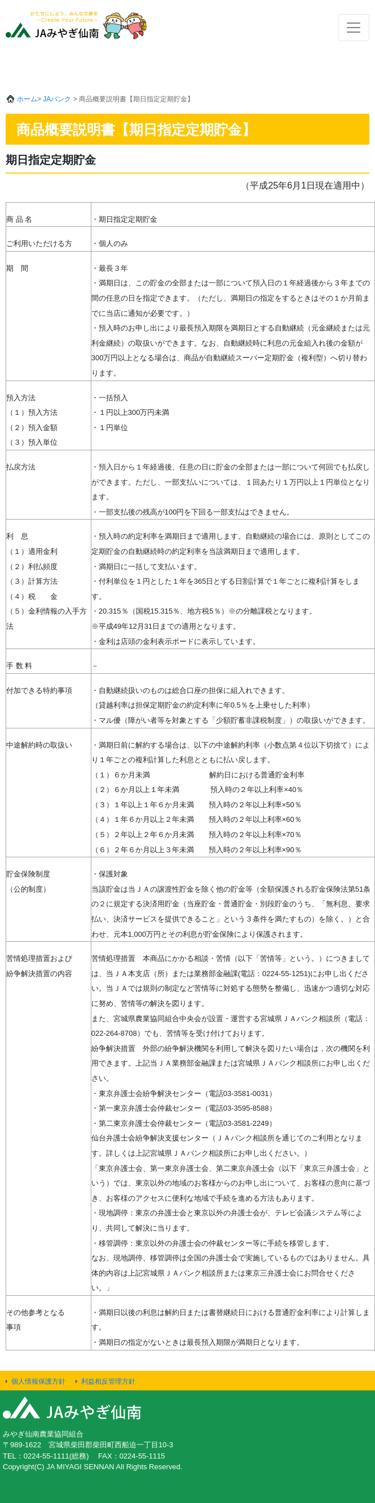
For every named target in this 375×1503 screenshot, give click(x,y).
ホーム (27, 99)
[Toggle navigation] (353, 27)
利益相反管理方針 (108, 1381)
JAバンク (57, 99)
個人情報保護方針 (38, 1381)
